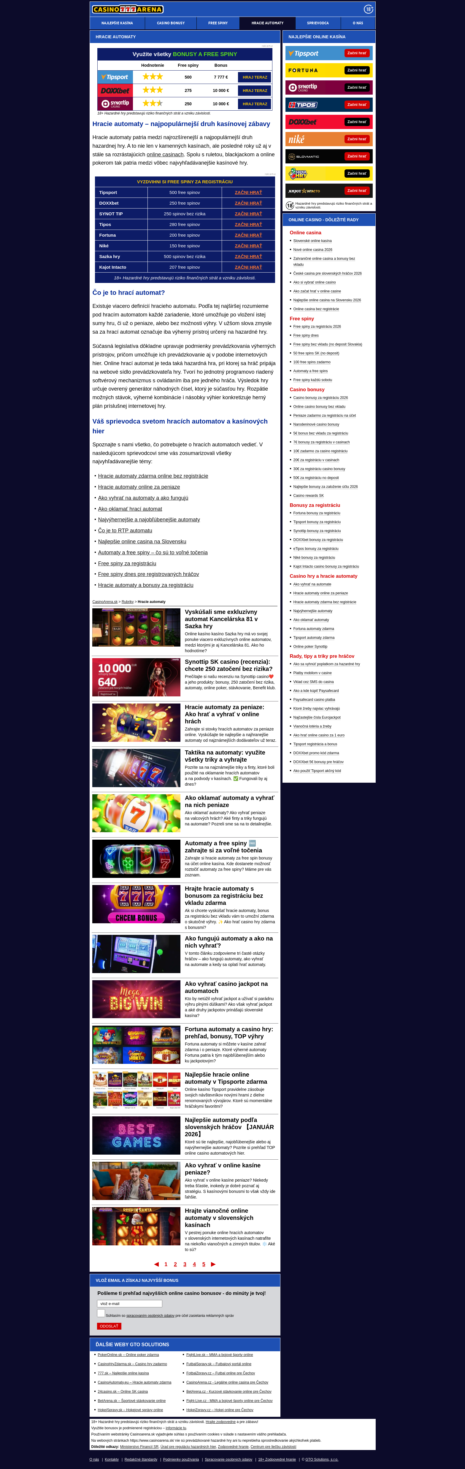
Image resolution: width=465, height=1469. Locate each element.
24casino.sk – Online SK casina (123, 1392)
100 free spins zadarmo (312, 362)
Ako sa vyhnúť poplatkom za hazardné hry (326, 664)
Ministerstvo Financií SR (139, 1447)
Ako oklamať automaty (311, 620)
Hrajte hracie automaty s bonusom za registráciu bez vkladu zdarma (224, 895)
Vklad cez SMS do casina (313, 682)
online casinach (165, 154)
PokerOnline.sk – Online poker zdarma (128, 1355)
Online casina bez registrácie (316, 309)
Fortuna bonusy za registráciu (316, 513)
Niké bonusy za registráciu (314, 558)
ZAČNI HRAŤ (248, 256)
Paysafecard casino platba (314, 700)
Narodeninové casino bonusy (316, 424)
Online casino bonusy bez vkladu (319, 407)
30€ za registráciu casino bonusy (319, 469)
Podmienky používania (181, 1459)
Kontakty (112, 1459)
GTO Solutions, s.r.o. (321, 1459)
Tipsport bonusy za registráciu (317, 522)
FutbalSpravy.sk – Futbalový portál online (218, 1364)
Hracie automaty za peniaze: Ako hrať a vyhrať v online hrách (224, 714)
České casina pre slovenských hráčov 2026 (327, 273)
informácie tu (176, 1428)
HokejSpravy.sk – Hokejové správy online (130, 1410)
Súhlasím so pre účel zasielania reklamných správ (170, 1316)
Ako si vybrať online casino (314, 282)
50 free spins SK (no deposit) (316, 353)
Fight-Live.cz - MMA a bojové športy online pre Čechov (229, 1401)
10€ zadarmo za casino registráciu (320, 451)
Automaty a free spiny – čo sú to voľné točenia (153, 553)
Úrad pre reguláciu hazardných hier (188, 1447)
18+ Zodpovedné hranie (277, 1459)
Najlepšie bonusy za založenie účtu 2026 (325, 487)
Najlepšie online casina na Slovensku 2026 (327, 300)
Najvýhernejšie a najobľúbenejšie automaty (149, 520)
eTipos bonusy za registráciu (316, 549)
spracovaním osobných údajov (150, 1316)
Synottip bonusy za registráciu (317, 531)
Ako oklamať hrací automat (130, 509)
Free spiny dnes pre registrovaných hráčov (148, 574)
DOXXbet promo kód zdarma (316, 753)
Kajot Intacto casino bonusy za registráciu (326, 566)
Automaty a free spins (310, 371)
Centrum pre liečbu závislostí (273, 1447)
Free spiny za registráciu (127, 563)
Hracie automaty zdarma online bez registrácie (153, 476)
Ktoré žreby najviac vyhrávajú (316, 708)
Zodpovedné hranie (233, 1447)
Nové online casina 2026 (312, 250)
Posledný (214, 1264)
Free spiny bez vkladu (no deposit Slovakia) (327, 344)
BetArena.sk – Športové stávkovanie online (132, 1401)
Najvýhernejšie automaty (312, 611)
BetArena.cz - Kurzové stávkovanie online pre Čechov (229, 1392)
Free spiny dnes (306, 335)
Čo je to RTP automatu (125, 531)
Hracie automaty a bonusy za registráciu (145, 585)
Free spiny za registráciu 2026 (317, 326)
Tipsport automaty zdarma (314, 638)
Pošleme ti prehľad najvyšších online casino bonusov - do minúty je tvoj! (182, 1293)
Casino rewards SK (308, 496)
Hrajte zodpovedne (221, 1422)
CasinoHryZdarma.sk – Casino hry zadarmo (132, 1364)
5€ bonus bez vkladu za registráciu (320, 433)
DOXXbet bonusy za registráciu (318, 540)
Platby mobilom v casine (312, 673)
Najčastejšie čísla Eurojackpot (317, 717)
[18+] (368, 9)
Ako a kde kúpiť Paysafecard (316, 691)
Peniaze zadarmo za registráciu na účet (324, 415)
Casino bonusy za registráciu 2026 (320, 398)
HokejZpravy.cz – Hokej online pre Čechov (219, 1410)
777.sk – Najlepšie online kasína (123, 1373)
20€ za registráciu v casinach (316, 460)
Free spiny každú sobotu (312, 380)
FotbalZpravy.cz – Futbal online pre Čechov (220, 1373)
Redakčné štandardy (141, 1459)
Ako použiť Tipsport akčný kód (317, 771)
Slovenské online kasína (312, 241)
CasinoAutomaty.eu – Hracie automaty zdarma (135, 1382)
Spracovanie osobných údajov (228, 1459)
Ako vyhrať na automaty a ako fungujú (143, 498)
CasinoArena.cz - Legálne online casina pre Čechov (227, 1382)
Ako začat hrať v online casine (317, 291)
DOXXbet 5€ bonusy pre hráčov (318, 762)
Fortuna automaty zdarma (313, 629)
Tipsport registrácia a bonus (315, 744)
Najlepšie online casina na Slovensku (142, 542)
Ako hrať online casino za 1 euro (319, 735)
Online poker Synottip (310, 646)
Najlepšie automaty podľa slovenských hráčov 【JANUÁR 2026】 (229, 1127)
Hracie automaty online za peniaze (139, 487)
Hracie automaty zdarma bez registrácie (324, 602)
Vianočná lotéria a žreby (312, 726)
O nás (94, 1459)
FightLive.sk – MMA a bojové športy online (219, 1355)
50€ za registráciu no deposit (316, 478)
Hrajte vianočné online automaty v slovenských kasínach (219, 1217)
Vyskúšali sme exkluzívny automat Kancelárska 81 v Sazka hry (221, 619)
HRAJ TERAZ (255, 77)
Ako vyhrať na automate (312, 584)
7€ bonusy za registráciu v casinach (321, 442)
